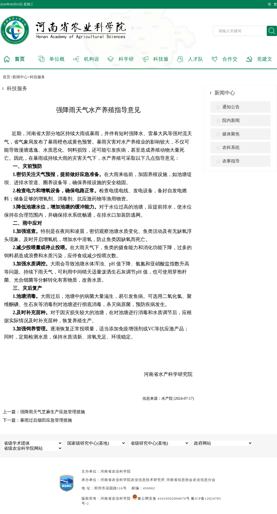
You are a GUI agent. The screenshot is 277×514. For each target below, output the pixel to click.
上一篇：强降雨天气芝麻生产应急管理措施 (44, 411)
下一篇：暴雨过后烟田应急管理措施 (37, 420)
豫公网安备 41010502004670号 (161, 498)
